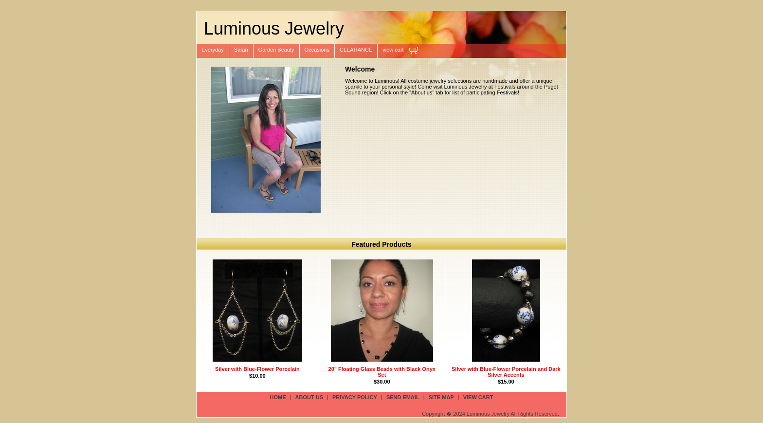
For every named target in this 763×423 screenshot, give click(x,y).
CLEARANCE (356, 50)
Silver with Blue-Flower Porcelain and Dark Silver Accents (506, 372)
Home (278, 397)
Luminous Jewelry (274, 28)
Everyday (212, 50)
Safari (241, 50)
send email (402, 397)
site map (441, 397)
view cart (392, 50)
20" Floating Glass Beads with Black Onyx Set (382, 372)
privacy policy (354, 397)
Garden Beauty (276, 50)
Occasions (317, 50)
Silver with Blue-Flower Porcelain (257, 369)
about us (309, 397)
